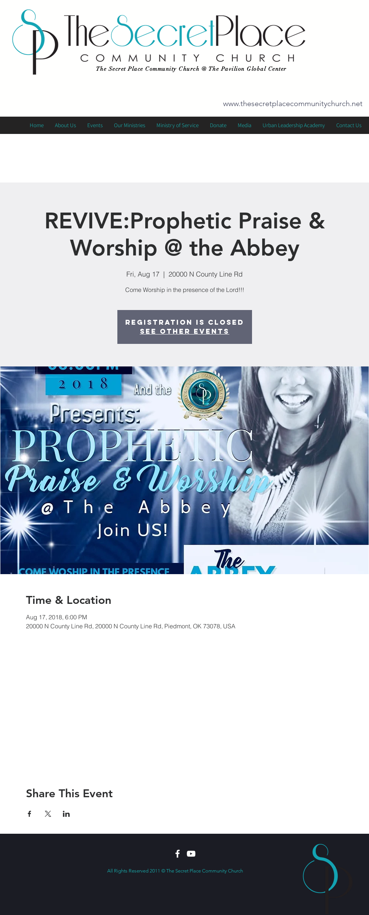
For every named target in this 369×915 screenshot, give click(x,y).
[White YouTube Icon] (191, 853)
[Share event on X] (48, 814)
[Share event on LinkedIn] (66, 814)
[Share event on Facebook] (29, 814)
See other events (184, 331)
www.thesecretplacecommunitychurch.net (293, 103)
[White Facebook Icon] (177, 853)
